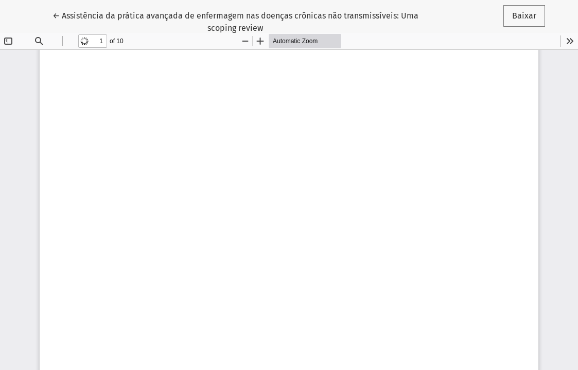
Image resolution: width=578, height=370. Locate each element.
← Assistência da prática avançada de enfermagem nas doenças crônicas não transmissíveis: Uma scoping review (235, 21)
